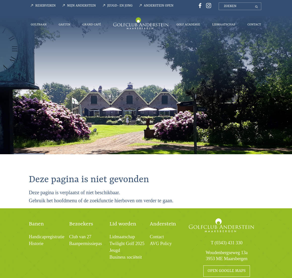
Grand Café (91, 24)
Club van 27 (80, 236)
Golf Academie (188, 24)
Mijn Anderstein (81, 6)
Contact (254, 24)
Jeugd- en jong (120, 6)
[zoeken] (240, 6)
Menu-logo (141, 23)
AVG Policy (161, 243)
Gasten (64, 24)
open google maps (227, 271)
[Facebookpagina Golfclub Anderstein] (199, 5)
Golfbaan (39, 24)
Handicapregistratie (46, 236)
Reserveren (45, 6)
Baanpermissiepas (85, 243)
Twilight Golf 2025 (127, 243)
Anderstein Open (159, 6)
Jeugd (115, 250)
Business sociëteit (126, 257)
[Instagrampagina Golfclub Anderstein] (207, 5)
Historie (36, 243)
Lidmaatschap (223, 24)
